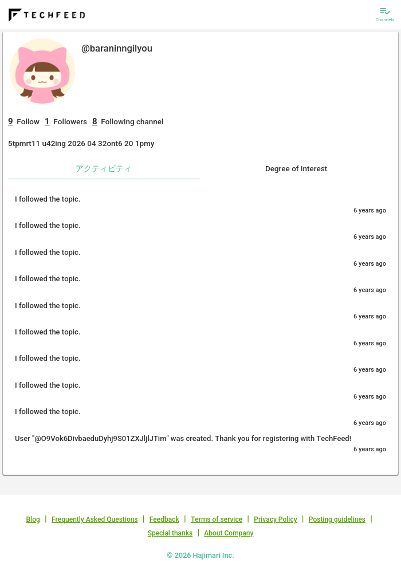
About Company (228, 533)
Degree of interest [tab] (296, 168)
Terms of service (216, 519)
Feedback (164, 519)
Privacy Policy (275, 519)
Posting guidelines (337, 519)
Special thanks (170, 533)
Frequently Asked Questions (95, 519)
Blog (33, 519)
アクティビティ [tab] (104, 168)
